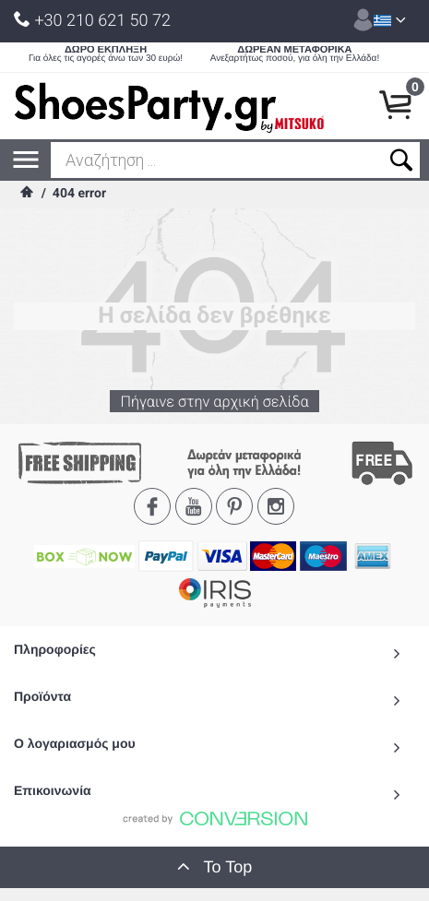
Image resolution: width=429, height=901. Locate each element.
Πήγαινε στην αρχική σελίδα (214, 407)
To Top (215, 866)
